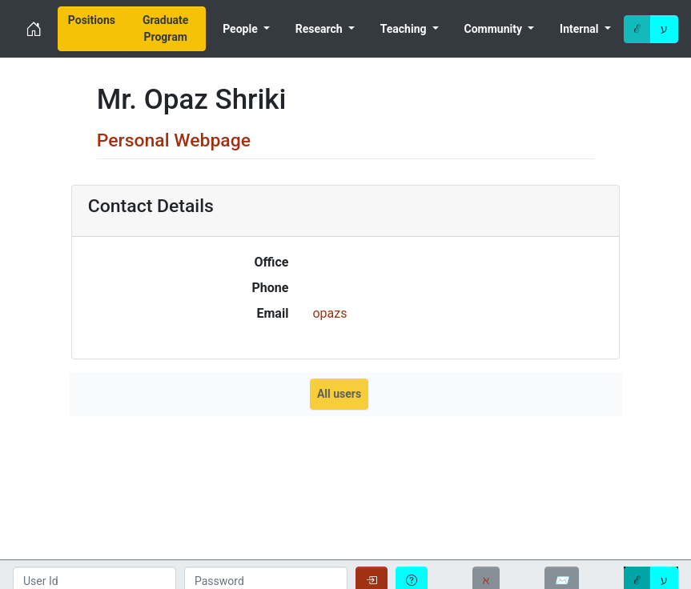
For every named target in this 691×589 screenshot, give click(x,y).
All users (339, 393)
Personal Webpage (174, 140)
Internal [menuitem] (580, 28)
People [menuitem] (241, 28)
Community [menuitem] (494, 28)
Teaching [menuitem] (404, 28)
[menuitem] (92, 28)
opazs (329, 313)
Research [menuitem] (320, 28)
